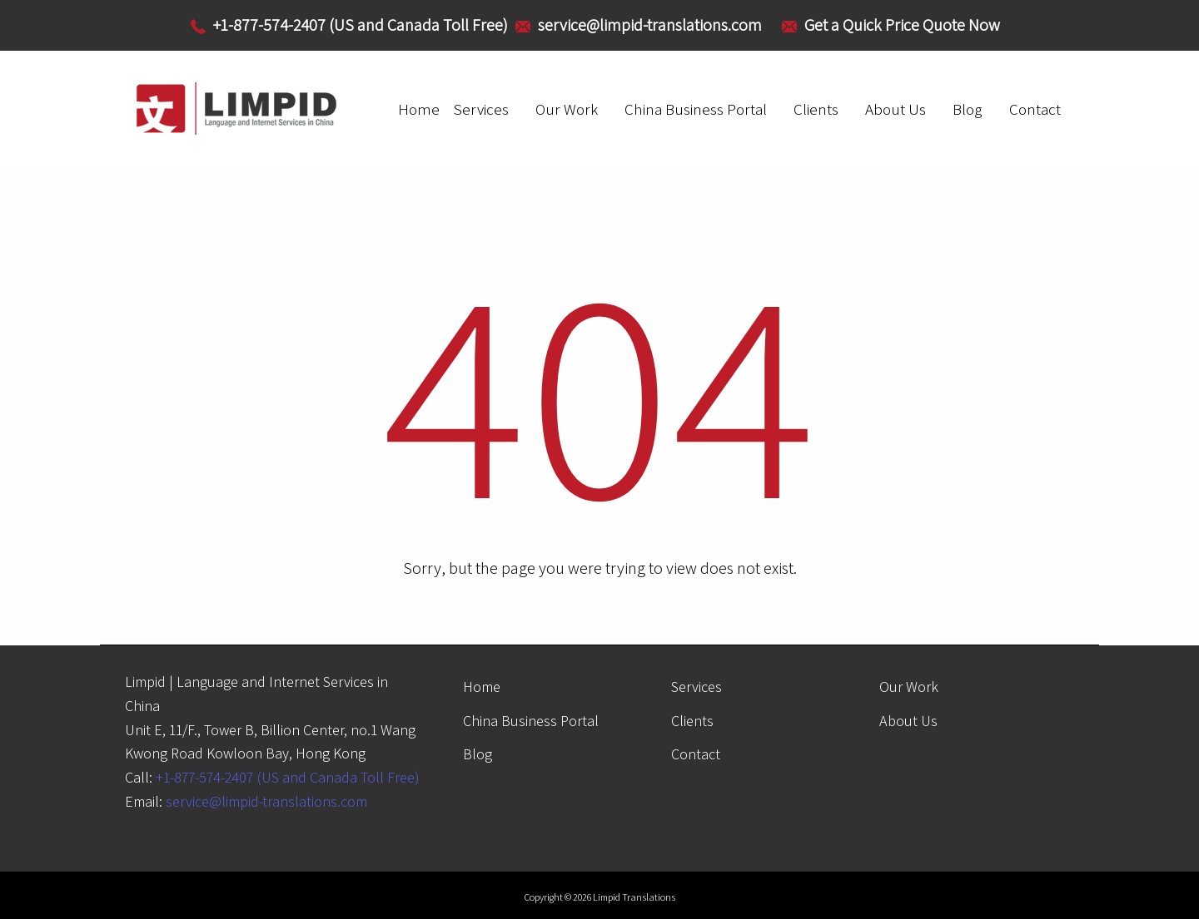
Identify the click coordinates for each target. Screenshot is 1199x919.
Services (481, 109)
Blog (968, 109)
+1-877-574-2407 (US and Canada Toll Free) (288, 777)
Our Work (566, 109)
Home (419, 109)
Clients (816, 109)
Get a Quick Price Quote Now (902, 25)
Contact (1035, 109)
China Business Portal (695, 109)
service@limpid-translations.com (266, 801)
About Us (895, 109)
